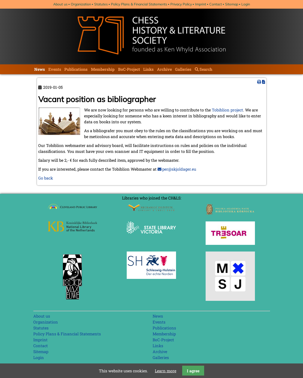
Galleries (183, 69)
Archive (164, 69)
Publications (76, 69)
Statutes (101, 4)
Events (54, 69)
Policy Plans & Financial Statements (139, 4)
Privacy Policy (181, 4)
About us (60, 4)
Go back (45, 177)
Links (148, 69)
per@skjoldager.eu (179, 169)
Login (245, 4)
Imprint (200, 4)
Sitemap (231, 4)
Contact (215, 4)
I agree (193, 370)
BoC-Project (129, 69)
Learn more (165, 370)
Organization (81, 4)
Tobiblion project (227, 109)
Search (205, 69)
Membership (103, 69)
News (39, 69)
